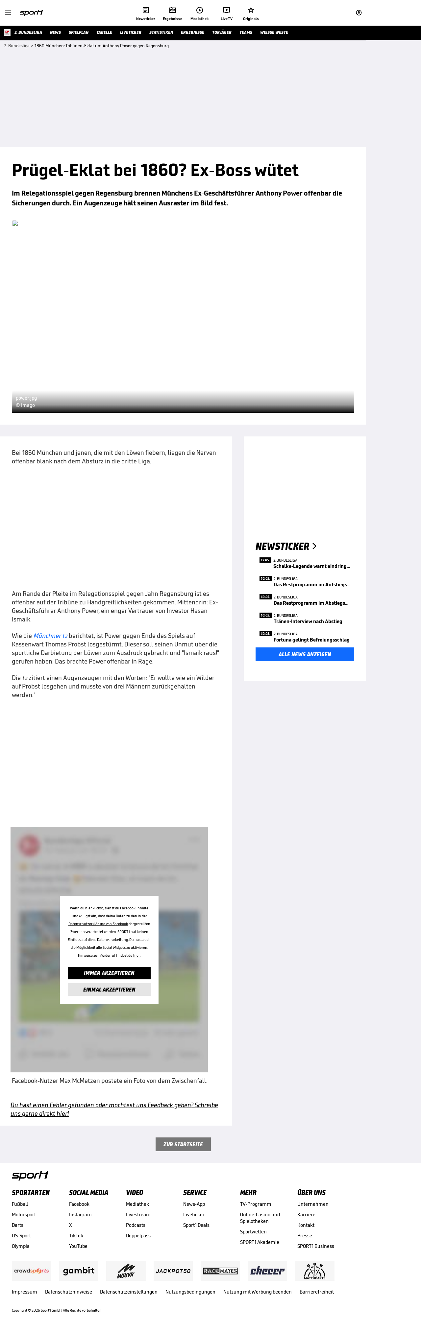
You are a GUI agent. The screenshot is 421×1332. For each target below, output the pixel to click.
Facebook (79, 1204)
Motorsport (24, 1214)
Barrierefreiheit (317, 1292)
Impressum (24, 1292)
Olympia (21, 1246)
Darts (17, 1225)
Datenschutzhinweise (68, 1292)
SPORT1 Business (315, 1246)
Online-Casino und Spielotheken (260, 1217)
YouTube (78, 1246)
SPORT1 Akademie (259, 1242)
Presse (304, 1235)
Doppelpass (138, 1235)
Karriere (306, 1214)
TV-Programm (255, 1204)
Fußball (20, 1204)
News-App (194, 1204)
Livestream (138, 1214)
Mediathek (137, 1204)
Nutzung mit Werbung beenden (257, 1292)
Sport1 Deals (196, 1225)
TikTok (76, 1235)
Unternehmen (313, 1204)
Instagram (80, 1214)
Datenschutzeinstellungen (129, 1292)
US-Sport (21, 1235)
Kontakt (305, 1225)
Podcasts (135, 1225)
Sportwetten (253, 1231)
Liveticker (194, 1214)
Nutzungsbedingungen (190, 1292)
